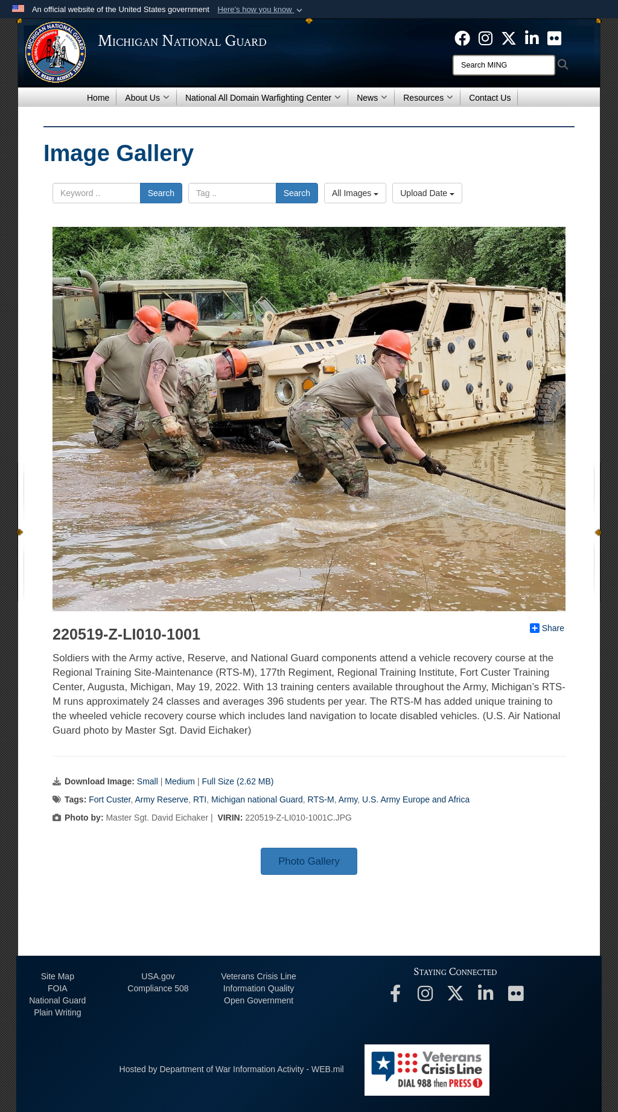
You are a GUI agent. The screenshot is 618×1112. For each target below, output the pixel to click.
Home (98, 98)
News (372, 98)
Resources (428, 98)
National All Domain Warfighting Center (263, 98)
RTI (199, 799)
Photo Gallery (309, 861)
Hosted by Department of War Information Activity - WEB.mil (231, 1069)
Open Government (258, 1000)
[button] (261, 10)
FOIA (58, 988)
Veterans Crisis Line (258, 976)
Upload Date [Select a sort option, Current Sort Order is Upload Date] (427, 193)
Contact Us (490, 98)
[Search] (504, 65)
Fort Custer (109, 799)
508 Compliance (157, 988)
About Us (147, 98)
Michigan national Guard (257, 799)
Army (348, 799)
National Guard (57, 1000)
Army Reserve (161, 799)
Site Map (57, 976)
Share (547, 628)
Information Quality (259, 988)
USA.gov (157, 976)
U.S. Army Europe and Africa (416, 799)
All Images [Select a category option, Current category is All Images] (355, 193)
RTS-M (321, 799)
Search (161, 193)
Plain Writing (57, 1012)
